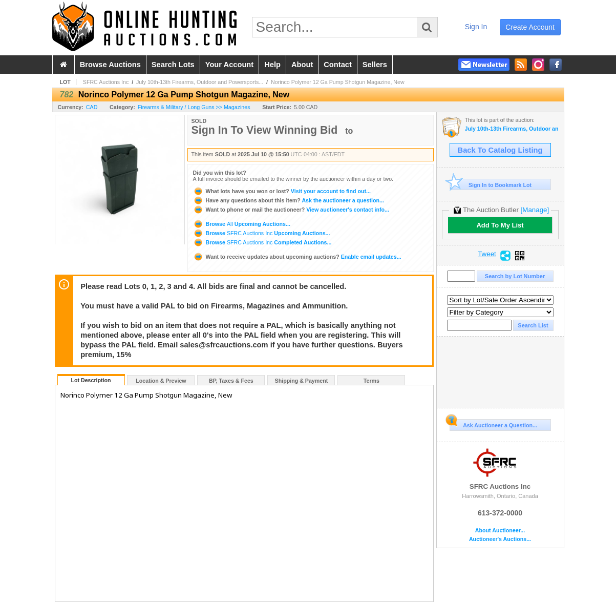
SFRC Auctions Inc (106, 82)
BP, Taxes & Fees (231, 381)
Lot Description (91, 380)
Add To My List (499, 225)
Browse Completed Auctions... (262, 242)
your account (229, 64)
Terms (371, 381)
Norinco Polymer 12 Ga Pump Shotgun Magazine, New (338, 82)
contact (338, 64)
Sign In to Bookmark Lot (491, 185)
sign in (476, 27)
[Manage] (535, 210)
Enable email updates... (297, 257)
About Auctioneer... (500, 530)
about (302, 64)
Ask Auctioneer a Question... (493, 423)
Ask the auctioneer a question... (288, 200)
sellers (375, 64)
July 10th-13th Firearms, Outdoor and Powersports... (199, 82)
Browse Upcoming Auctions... (241, 224)
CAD (92, 107)
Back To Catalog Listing (500, 150)
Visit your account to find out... (282, 191)
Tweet (487, 254)
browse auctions (110, 64)
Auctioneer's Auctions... (500, 539)
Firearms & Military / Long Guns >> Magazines (194, 107)
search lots (173, 64)
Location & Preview (161, 381)
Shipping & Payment (301, 381)
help (272, 64)
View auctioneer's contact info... (291, 209)
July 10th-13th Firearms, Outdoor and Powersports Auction (512, 129)
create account (530, 27)
